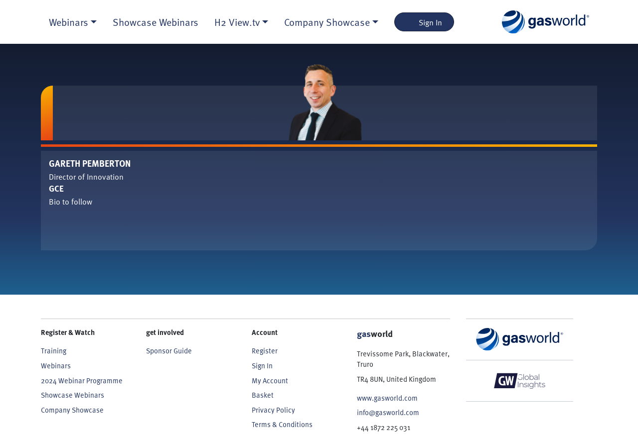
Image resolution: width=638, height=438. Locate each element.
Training (53, 350)
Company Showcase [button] (327, 22)
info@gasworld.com (388, 412)
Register (265, 350)
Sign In (424, 21)
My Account (270, 380)
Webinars (56, 365)
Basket (263, 395)
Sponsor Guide (169, 350)
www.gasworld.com (387, 398)
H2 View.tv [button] (237, 22)
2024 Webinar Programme (82, 380)
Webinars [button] (68, 22)
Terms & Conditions (282, 424)
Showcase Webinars (155, 22)
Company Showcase (72, 410)
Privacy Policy (273, 410)
